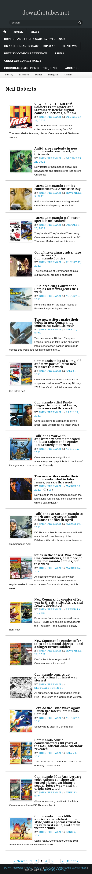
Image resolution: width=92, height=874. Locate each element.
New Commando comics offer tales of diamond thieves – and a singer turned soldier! (58, 643)
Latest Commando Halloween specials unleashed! (57, 219)
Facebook (24, 75)
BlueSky (9, 75)
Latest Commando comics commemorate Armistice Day (57, 187)
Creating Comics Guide (22, 60)
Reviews (70, 46)
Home (18, 31)
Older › (72, 861)
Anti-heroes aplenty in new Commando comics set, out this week (55, 151)
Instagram (53, 75)
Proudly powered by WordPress (66, 867)
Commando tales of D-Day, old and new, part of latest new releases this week (57, 364)
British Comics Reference (25, 53)
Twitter (38, 75)
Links (59, 53)
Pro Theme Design (55, 870)
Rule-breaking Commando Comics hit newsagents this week (56, 289)
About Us (72, 68)
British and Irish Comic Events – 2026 (34, 39)
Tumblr (68, 75)
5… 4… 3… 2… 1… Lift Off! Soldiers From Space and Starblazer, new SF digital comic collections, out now (55, 108)
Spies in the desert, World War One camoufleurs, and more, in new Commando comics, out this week (58, 559)
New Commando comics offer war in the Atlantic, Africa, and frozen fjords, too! (58, 602)
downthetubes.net (46, 12)
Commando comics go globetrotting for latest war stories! (55, 677)
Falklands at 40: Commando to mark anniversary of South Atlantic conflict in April (58, 517)
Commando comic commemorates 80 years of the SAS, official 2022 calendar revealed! (58, 744)
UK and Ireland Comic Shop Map (29, 46)
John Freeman (50, 116)
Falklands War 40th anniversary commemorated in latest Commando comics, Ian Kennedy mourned (57, 440)
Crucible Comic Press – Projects (30, 68)
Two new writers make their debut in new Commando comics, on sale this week (56, 322)
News (35, 31)
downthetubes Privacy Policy (23, 867)
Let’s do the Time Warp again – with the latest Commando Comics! (57, 711)
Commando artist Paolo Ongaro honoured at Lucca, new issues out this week (55, 405)
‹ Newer (20, 861)
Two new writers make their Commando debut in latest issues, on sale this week (56, 479)
